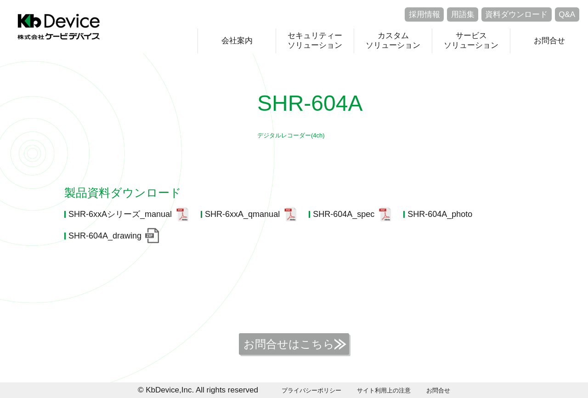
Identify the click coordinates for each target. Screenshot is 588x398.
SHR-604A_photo (439, 214)
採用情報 (424, 14)
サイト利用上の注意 (384, 390)
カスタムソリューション (393, 40)
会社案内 (237, 40)
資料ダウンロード (516, 14)
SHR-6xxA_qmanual (242, 214)
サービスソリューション (471, 40)
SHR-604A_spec (343, 214)
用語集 (463, 14)
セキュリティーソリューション (315, 40)
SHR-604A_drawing (104, 235)
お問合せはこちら (288, 344)
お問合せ (549, 40)
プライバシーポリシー (311, 390)
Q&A (567, 14)
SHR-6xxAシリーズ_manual (120, 214)
